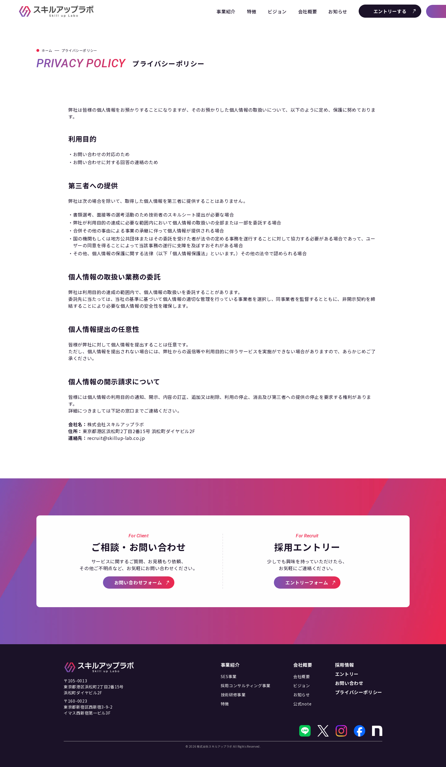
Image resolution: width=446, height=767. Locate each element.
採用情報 (344, 664)
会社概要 (307, 11)
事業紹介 (226, 11)
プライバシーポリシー (358, 692)
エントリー (347, 673)
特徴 (251, 11)
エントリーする (394, 11)
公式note (302, 704)
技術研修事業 (233, 694)
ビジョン (277, 11)
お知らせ (337, 11)
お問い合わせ (349, 683)
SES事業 (229, 676)
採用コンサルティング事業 (246, 685)
